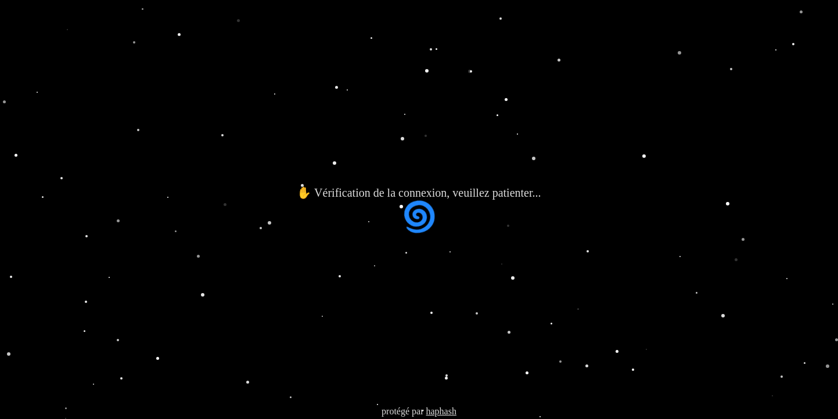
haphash (441, 411)
